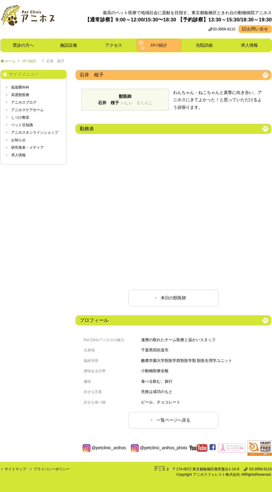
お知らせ (18, 140)
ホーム (10, 61)
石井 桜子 (55, 61)
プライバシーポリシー (51, 469)
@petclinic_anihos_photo (159, 447)
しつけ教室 (20, 117)
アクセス (113, 45)
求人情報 (249, 45)
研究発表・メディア (27, 147)
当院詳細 (204, 45)
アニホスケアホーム (27, 110)
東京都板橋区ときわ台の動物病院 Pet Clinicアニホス (27, 19)
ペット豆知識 (22, 125)
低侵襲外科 (20, 87)
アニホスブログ (23, 102)
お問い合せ (257, 28)
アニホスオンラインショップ (34, 132)
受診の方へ (23, 45)
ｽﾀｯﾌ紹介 (161, 45)
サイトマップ (15, 469)
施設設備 (70, 45)
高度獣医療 (20, 95)
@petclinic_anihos (104, 447)
